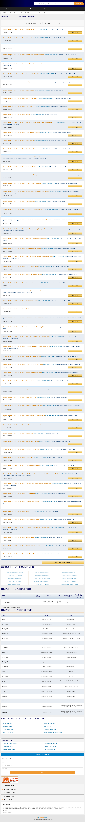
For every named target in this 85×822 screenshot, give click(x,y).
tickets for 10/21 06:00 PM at (41, 364)
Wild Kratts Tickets (48, 726)
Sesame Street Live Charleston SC (69, 575)
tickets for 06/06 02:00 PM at (36, 149)
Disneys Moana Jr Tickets (50, 729)
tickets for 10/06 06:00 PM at (37, 309)
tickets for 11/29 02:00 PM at (34, 493)
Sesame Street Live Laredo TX (69, 581)
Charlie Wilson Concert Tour (51, 743)
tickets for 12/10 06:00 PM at (32, 537)
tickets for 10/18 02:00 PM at (40, 356)
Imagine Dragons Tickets (9, 749)
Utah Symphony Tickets (50, 749)
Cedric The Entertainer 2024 (10, 743)
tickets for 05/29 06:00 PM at (37, 98)
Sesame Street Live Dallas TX (14, 578)
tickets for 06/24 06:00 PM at (42, 257)
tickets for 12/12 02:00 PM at (35, 554)
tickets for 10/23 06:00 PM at (35, 380)
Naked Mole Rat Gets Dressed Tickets (53, 732)
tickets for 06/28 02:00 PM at (42, 291)
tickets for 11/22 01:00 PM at (38, 465)
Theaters (32, 8)
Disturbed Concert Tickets (50, 746)
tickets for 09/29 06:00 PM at (36, 300)
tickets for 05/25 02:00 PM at (39, 73)
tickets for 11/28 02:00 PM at (42, 484)
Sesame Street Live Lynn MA (42, 584)
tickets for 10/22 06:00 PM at (40, 372)
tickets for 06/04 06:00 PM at (38, 132)
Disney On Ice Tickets (8, 729)
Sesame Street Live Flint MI (15, 581)
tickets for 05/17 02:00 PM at (39, 55)
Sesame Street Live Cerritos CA (42, 575)
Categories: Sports (9, 786)
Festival (44, 8)
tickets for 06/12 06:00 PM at (41, 175)
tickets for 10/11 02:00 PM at (40, 337)
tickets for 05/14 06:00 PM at (33, 29)
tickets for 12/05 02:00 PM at (38, 519)
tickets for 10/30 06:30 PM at (42, 406)
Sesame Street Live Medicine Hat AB (69, 584)
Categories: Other (9, 796)
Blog (52, 819)
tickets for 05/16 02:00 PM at (34, 46)
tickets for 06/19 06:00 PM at (40, 219)
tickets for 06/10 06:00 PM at (34, 166)
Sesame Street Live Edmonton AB (42, 578)
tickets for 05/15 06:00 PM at (34, 37)
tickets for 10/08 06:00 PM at (41, 327)
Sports (7, 8)
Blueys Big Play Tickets (49, 723)
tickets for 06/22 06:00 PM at (40, 248)
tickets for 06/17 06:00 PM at (34, 201)
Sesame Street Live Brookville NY (69, 572)
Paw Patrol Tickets (7, 726)
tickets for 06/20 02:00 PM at (41, 229)
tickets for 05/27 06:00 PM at (37, 82)
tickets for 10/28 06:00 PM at (36, 397)
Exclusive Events (8, 799)
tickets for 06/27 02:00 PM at (34, 282)
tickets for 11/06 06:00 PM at (41, 425)
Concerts (20, 8)
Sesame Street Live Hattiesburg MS (42, 581)
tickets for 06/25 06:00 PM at (37, 266)
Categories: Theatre (9, 793)
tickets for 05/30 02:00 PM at (35, 106)
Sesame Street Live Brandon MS (42, 572)
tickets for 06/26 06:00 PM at (40, 274)
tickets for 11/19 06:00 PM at (39, 449)
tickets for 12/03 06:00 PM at (31, 511)
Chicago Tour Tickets (8, 746)
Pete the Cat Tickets (8, 732)
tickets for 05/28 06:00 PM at (34, 90)
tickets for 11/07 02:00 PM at (30, 433)
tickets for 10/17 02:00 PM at (41, 347)
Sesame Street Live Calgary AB (15, 575)
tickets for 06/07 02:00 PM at (41, 157)
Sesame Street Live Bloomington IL (15, 572)
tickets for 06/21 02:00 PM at (42, 239)
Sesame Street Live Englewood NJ (69, 578)
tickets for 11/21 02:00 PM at (32, 457)
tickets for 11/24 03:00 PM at (41, 474)
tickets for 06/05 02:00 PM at (34, 140)
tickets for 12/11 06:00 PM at (38, 545)
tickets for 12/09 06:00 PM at (40, 528)
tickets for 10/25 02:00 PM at (31, 389)
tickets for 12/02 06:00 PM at (42, 502)
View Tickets (75, 32)
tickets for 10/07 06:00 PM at (42, 317)
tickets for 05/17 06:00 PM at (39, 64)
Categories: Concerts (10, 789)
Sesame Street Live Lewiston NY (15, 584)
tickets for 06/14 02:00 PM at (41, 192)
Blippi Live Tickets (7, 723)
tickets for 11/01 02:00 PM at (40, 415)
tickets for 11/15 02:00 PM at (36, 441)
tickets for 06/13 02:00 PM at (41, 183)
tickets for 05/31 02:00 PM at (30, 114)
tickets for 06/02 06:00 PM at (42, 123)
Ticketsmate (15, 3)
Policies (48, 819)
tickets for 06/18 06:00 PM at (42, 210)
